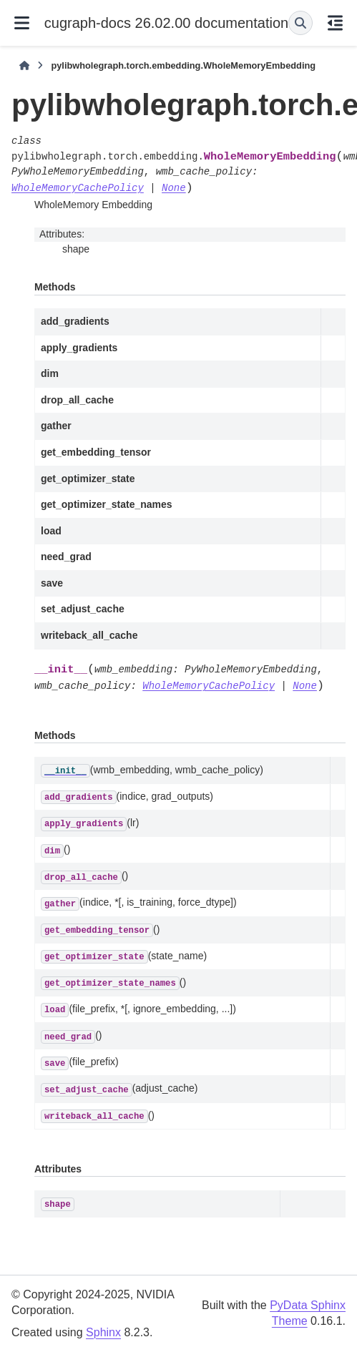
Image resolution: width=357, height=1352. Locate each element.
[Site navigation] (22, 23)
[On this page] (335, 23)
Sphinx (103, 1332)
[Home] (24, 65)
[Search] (300, 23)
